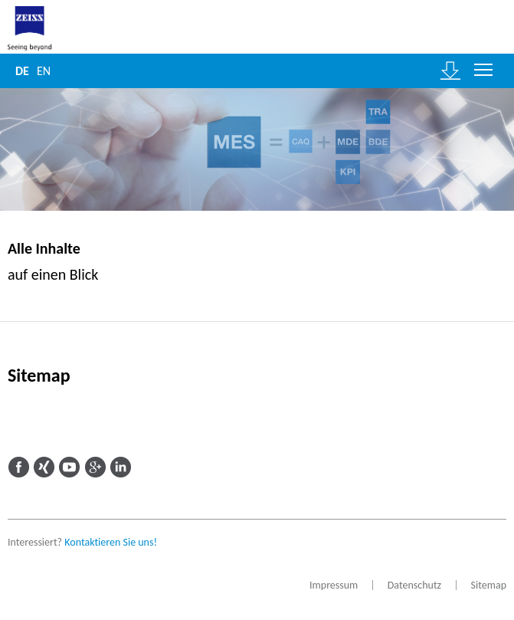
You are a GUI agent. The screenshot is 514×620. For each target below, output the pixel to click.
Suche (77, 71)
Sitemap (488, 585)
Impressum (333, 585)
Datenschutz (414, 585)
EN (44, 71)
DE (22, 71)
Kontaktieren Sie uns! (110, 542)
